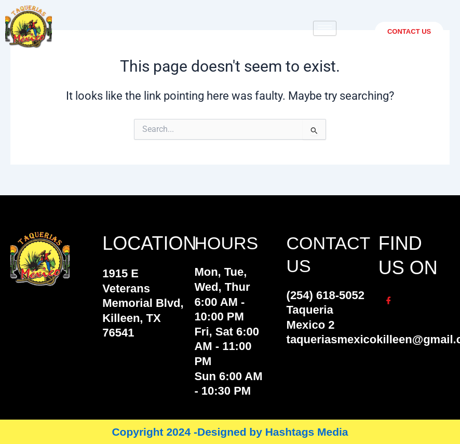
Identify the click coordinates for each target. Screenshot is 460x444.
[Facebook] (389, 301)
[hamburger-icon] (324, 28)
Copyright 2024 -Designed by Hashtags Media (230, 432)
